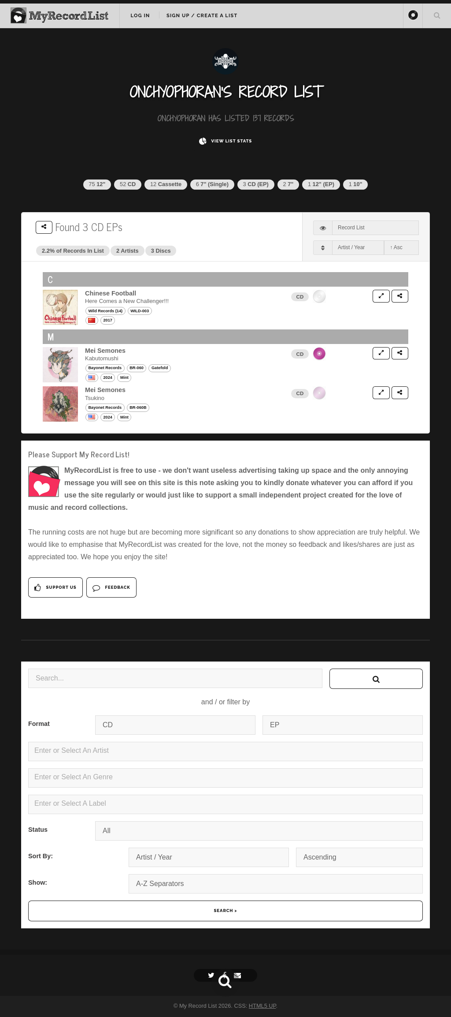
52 (128, 184)
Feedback (111, 587)
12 (165, 184)
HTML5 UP (262, 1005)
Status (38, 829)
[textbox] (227, 750)
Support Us (55, 587)
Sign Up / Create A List (201, 15)
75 (97, 184)
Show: (37, 882)
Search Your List (437, 15)
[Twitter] (212, 975)
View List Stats (225, 141)
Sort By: (40, 856)
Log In (140, 15)
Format (39, 723)
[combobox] (225, 751)
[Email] (238, 975)
